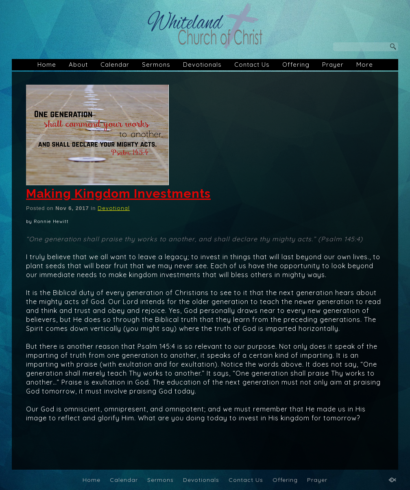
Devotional (114, 208)
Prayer (333, 64)
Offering (296, 64)
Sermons (156, 64)
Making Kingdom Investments (118, 193)
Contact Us (252, 64)
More (364, 64)
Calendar (114, 64)
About (78, 64)
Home (46, 64)
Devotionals (202, 64)
